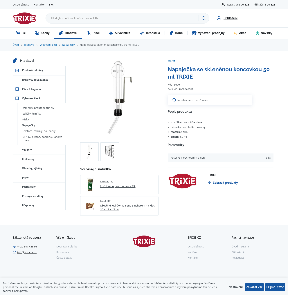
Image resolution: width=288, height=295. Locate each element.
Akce (240, 33)
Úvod (16, 44)
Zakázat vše (254, 287)
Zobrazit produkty (223, 182)
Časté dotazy (64, 257)
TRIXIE (171, 60)
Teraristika (150, 33)
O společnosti (21, 4)
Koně (176, 33)
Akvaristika (119, 33)
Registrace (238, 257)
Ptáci (93, 33)
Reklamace (63, 252)
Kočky (42, 33)
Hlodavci (68, 33)
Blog (51, 4)
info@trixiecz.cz (27, 252)
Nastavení (235, 287)
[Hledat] (204, 18)
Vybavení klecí (48, 44)
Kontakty (39, 4)
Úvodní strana (240, 246)
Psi (21, 33)
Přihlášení (238, 252)
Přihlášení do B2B (264, 4)
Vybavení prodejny (208, 33)
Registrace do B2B (238, 4)
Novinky (264, 33)
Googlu (37, 287)
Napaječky (68, 44)
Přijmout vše (275, 287)
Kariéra (192, 252)
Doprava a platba (67, 246)
